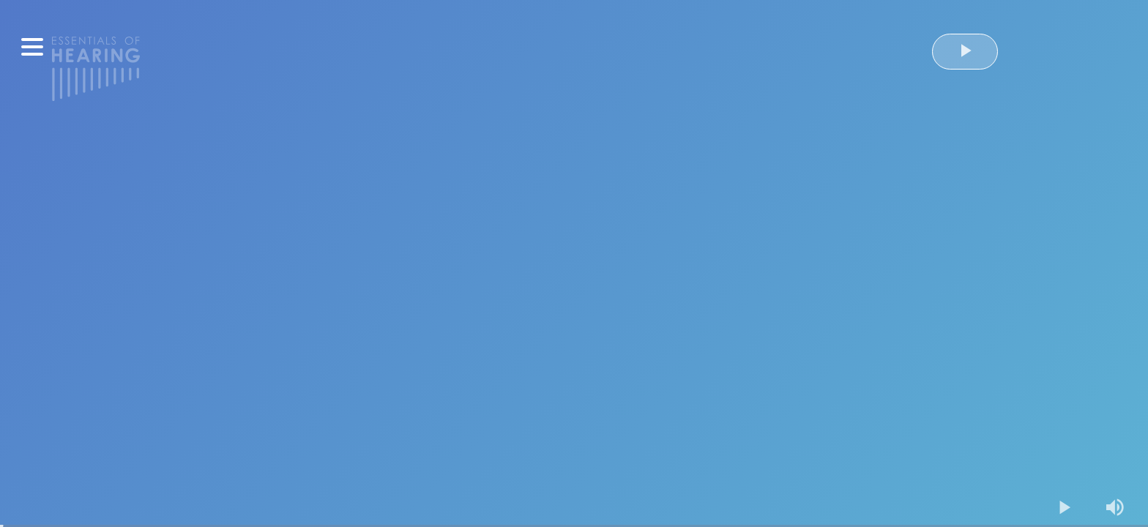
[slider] (574, 526)
